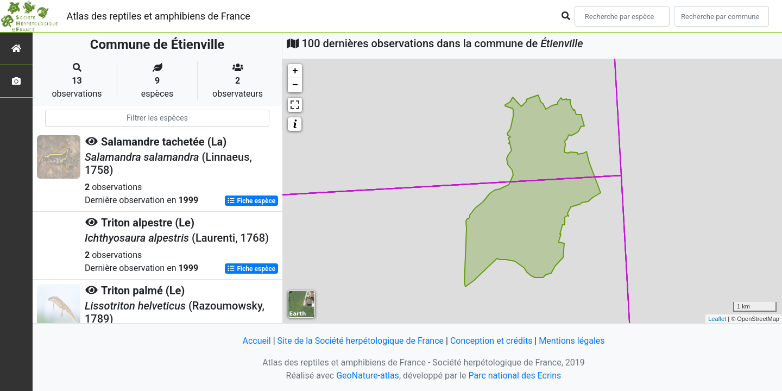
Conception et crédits (491, 341)
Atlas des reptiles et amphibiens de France (158, 16)
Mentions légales (571, 341)
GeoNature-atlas (367, 375)
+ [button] (295, 71)
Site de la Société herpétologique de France (361, 341)
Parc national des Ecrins (514, 375)
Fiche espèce (251, 201)
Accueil (256, 341)
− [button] (295, 85)
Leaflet (717, 319)
